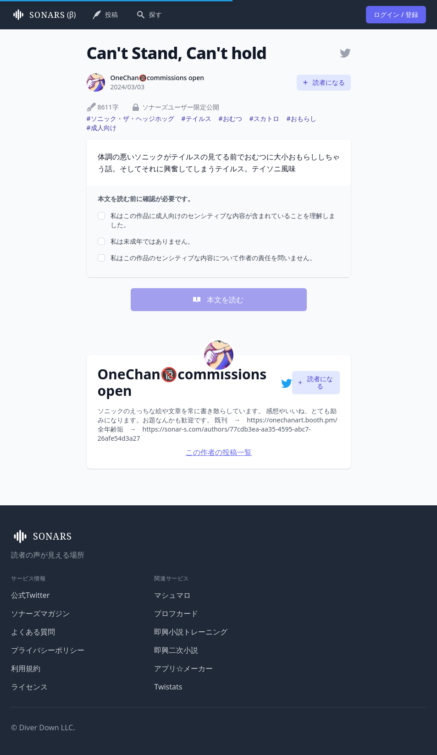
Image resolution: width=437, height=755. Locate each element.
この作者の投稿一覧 (219, 452)
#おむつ (230, 118)
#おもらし (301, 118)
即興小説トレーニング (190, 632)
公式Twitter (30, 595)
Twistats (168, 687)
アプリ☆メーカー (183, 668)
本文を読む (217, 300)
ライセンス (29, 687)
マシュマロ (172, 595)
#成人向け (101, 127)
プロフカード (176, 613)
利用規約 (25, 668)
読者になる (323, 82)
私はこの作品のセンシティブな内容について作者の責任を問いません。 (213, 257)
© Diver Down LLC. (43, 727)
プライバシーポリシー (47, 650)
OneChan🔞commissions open (158, 77)
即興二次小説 (176, 650)
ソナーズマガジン (40, 613)
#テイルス (196, 118)
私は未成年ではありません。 (152, 241)
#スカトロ (264, 118)
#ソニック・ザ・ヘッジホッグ (130, 118)
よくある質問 (33, 632)
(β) (43, 14)
